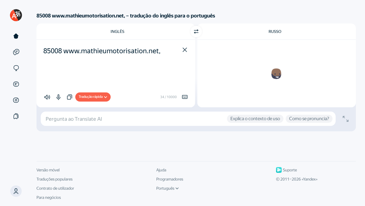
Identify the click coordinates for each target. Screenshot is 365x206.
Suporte (286, 170)
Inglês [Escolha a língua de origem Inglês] (117, 31)
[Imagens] (16, 100)
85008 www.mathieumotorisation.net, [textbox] (102, 51)
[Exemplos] (16, 52)
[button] (16, 191)
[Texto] (16, 36)
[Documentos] (16, 84)
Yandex (309, 179)
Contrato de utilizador (55, 188)
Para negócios (48, 197)
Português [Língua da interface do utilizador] (167, 188)
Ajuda (161, 170)
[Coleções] (16, 116)
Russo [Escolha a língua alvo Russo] (275, 31)
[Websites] (16, 68)
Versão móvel (48, 170)
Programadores (169, 179)
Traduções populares (54, 179)
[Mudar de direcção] (196, 31)
